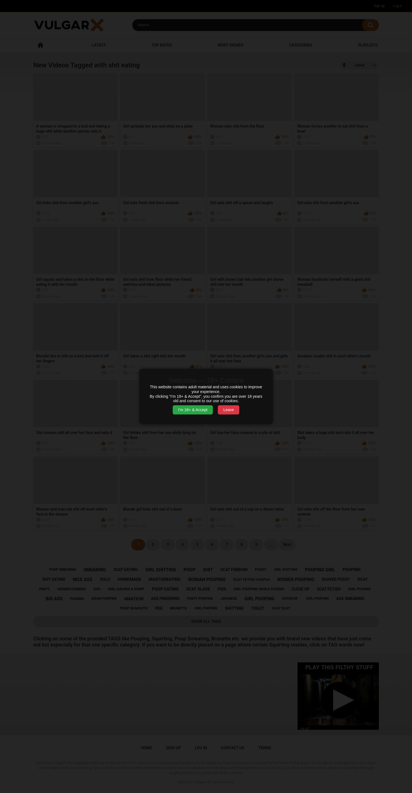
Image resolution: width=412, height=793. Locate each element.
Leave (228, 410)
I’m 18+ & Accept (192, 410)
